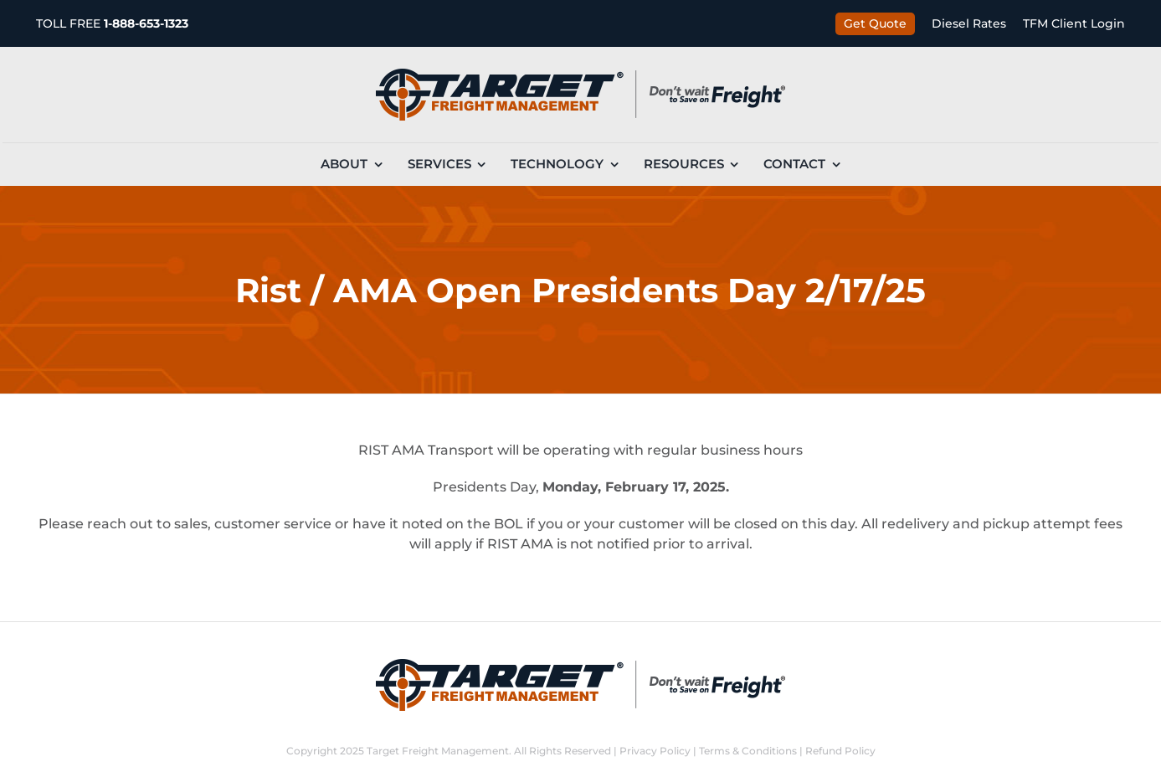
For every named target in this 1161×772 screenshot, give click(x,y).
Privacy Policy (655, 750)
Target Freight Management (438, 750)
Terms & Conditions (748, 750)
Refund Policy (840, 750)
